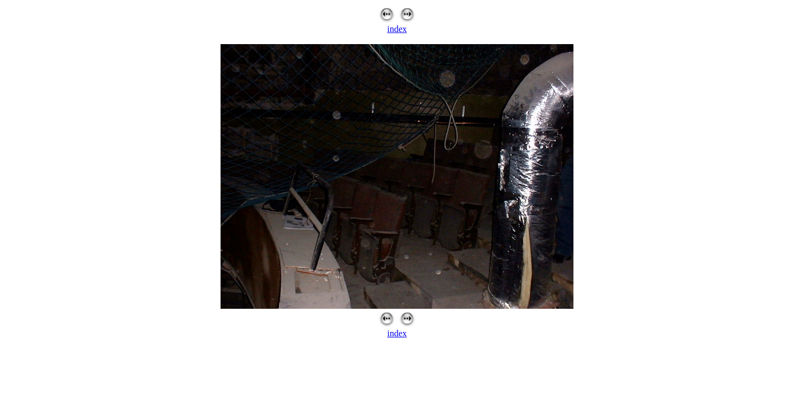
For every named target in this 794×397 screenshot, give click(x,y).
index (397, 29)
